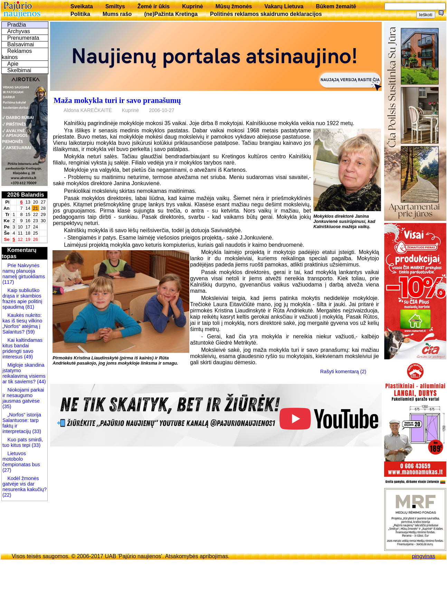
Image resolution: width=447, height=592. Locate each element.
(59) (30, 332)
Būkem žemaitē (336, 6)
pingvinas (423, 556)
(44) (41, 381)
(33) (36, 431)
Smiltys (115, 6)
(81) (29, 307)
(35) (6, 406)
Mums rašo (117, 14)
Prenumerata (23, 38)
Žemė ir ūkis (153, 6)
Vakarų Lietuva (283, 6)
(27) (6, 470)
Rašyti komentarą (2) (343, 371)
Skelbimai (19, 70)
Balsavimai (20, 44)
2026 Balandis (25, 195)
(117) (8, 282)
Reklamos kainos (17, 54)
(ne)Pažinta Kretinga (171, 14)
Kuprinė (192, 6)
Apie (12, 64)
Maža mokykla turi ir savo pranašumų (117, 100)
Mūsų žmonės (234, 6)
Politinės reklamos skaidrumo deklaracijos (266, 14)
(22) (6, 495)
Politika (80, 14)
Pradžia (16, 25)
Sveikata (81, 6)
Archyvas (18, 31)
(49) (27, 356)
